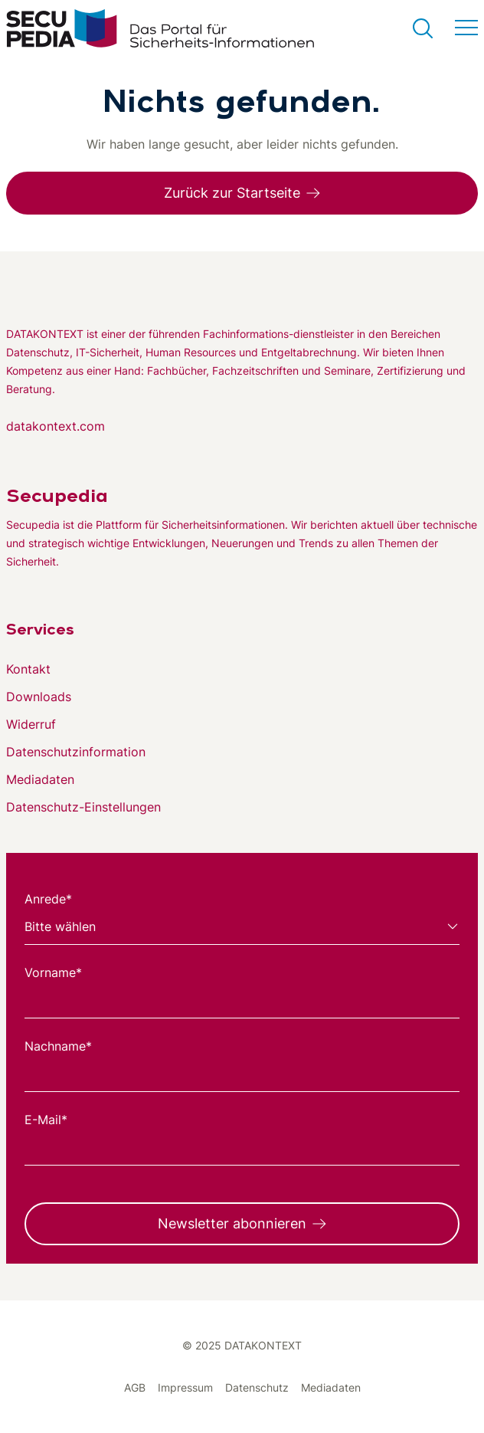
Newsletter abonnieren (232, 1223)
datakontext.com (55, 426)
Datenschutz (257, 1387)
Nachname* (58, 1046)
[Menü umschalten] (466, 28)
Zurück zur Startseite (232, 193)
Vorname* (53, 972)
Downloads (38, 696)
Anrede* (48, 899)
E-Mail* (46, 1119)
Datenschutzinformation (76, 751)
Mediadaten (40, 779)
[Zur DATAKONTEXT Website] (242, 297)
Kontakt (28, 669)
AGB (135, 1387)
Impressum (185, 1387)
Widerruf (31, 724)
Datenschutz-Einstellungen (83, 807)
